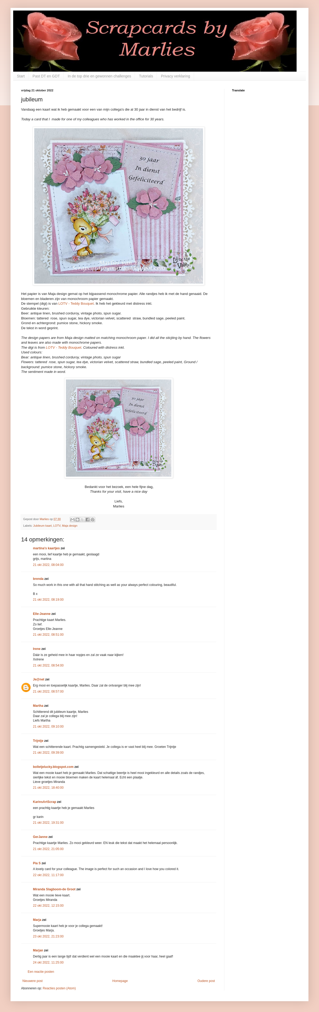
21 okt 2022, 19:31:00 (48, 823)
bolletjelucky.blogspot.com (53, 767)
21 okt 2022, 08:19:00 (48, 599)
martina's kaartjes (46, 548)
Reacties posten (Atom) (59, 988)
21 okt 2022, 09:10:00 (48, 726)
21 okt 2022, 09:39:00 (48, 752)
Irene (37, 649)
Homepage (120, 981)
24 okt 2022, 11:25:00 (48, 962)
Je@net (38, 679)
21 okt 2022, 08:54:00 (48, 665)
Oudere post (206, 981)
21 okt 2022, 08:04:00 (48, 565)
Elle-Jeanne (42, 614)
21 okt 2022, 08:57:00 (48, 691)
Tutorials (146, 76)
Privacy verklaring (175, 76)
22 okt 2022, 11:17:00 (48, 875)
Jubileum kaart (42, 525)
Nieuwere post (32, 981)
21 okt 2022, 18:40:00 (48, 787)
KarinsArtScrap (44, 802)
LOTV (56, 525)
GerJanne (40, 837)
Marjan (38, 950)
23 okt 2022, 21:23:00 (48, 936)
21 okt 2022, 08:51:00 (48, 634)
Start (21, 76)
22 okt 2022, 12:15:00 (48, 905)
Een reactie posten (41, 972)
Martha (38, 706)
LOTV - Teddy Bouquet (76, 303)
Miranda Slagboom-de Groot (54, 889)
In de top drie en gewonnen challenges (99, 76)
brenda (38, 579)
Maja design (69, 525)
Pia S (37, 863)
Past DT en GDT (46, 76)
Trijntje (38, 741)
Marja (37, 920)
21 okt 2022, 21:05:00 (48, 849)
